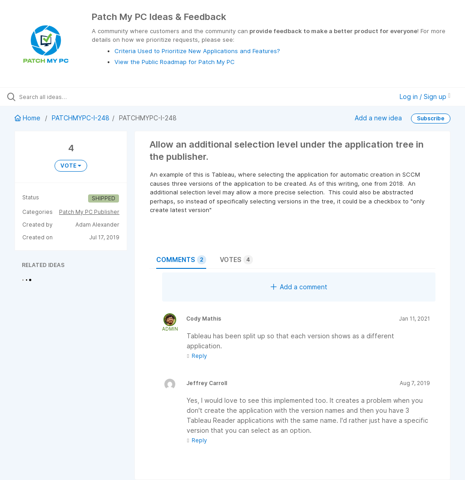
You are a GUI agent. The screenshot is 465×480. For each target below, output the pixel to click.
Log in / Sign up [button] (425, 96)
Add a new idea (378, 118)
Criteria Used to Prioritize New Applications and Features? (197, 50)
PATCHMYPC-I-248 (80, 118)
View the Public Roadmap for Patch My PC (174, 61)
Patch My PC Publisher (89, 211)
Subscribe (431, 118)
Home (28, 118)
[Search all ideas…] (61, 96)
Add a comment (299, 287)
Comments (181, 259)
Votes (236, 259)
